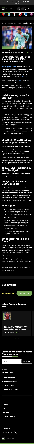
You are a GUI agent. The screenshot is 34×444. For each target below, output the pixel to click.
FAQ (3, 409)
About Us (5, 413)
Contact (5, 404)
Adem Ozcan (28, 51)
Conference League (10, 390)
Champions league (9, 381)
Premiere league (8, 377)
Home (4, 23)
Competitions (7, 373)
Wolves (18, 80)
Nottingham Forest (14, 23)
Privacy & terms (8, 417)
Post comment (24, 293)
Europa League (8, 385)
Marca (24, 76)
